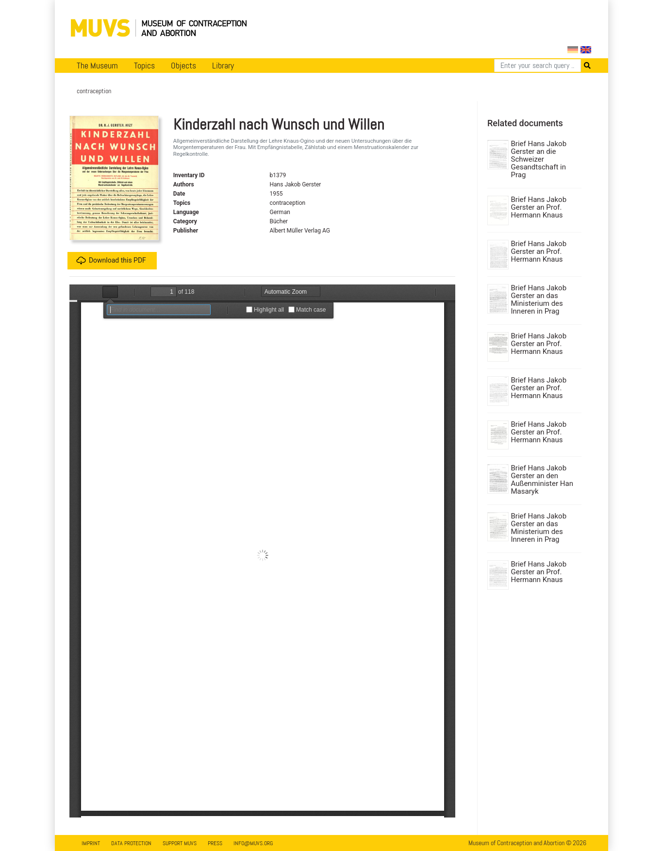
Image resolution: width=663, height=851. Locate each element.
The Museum (97, 65)
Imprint (91, 843)
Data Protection (131, 843)
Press (215, 843)
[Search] (537, 65)
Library (223, 65)
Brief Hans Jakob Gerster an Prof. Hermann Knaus (539, 207)
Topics (144, 65)
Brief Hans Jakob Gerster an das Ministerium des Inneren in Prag (539, 299)
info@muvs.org (253, 843)
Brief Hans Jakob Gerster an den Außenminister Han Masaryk (542, 479)
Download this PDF (111, 261)
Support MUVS (180, 843)
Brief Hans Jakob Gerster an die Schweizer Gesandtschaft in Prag (539, 159)
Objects (183, 65)
